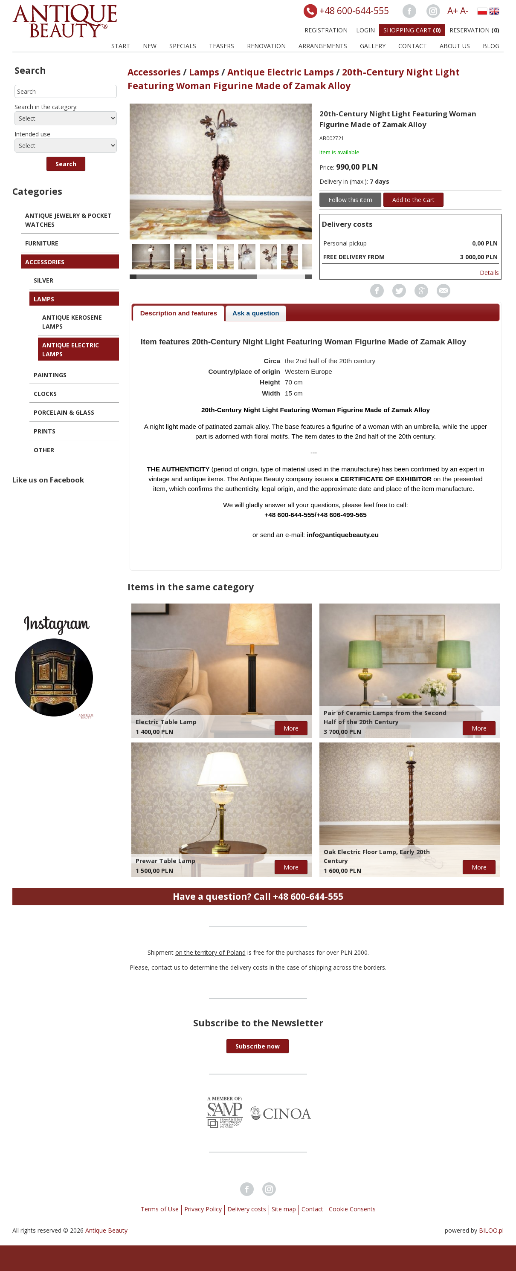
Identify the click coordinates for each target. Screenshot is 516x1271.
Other (44, 450)
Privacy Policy (203, 1209)
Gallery (373, 46)
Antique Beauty (106, 1230)
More (291, 728)
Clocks (45, 394)
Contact (412, 46)
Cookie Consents (352, 1209)
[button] (65, 164)
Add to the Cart (413, 200)
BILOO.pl (491, 1230)
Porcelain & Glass (64, 412)
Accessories (44, 262)
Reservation (474, 30)
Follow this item (350, 200)
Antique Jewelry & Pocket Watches (68, 219)
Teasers (221, 46)
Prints (44, 431)
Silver (43, 280)
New (150, 46)
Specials (182, 46)
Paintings (50, 375)
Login (365, 30)
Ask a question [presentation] (255, 313)
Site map (284, 1209)
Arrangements (323, 46)
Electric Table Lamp (166, 722)
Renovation (266, 46)
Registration (326, 30)
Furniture (41, 243)
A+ (452, 11)
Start (120, 46)
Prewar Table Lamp (165, 861)
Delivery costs (246, 1209)
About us (455, 46)
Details (489, 273)
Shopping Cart (412, 30)
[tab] (178, 313)
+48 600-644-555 (354, 11)
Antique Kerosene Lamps (72, 321)
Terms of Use (160, 1209)
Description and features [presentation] (178, 313)
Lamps (44, 299)
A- (464, 11)
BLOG (491, 46)
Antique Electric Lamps (70, 349)
